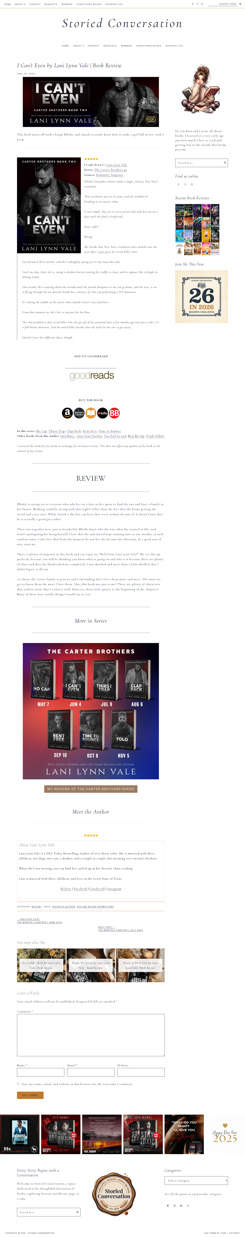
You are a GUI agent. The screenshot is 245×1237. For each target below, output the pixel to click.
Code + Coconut (230, 1233)
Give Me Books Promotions (95, 906)
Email (72, 1065)
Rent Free (90, 431)
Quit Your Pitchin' (89, 436)
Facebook (80, 888)
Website (65, 888)
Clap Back (74, 431)
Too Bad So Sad (115, 436)
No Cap (41, 431)
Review (36, 906)
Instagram (114, 888)
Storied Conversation (122, 23)
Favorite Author (63, 906)
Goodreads (97, 888)
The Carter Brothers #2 (110, 170)
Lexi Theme (210, 1233)
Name (22, 1065)
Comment (25, 1011)
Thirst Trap (56, 431)
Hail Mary (67, 436)
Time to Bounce (110, 431)
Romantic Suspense (110, 175)
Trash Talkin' (155, 436)
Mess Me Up (136, 436)
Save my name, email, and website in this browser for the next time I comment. (77, 1084)
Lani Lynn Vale (116, 165)
